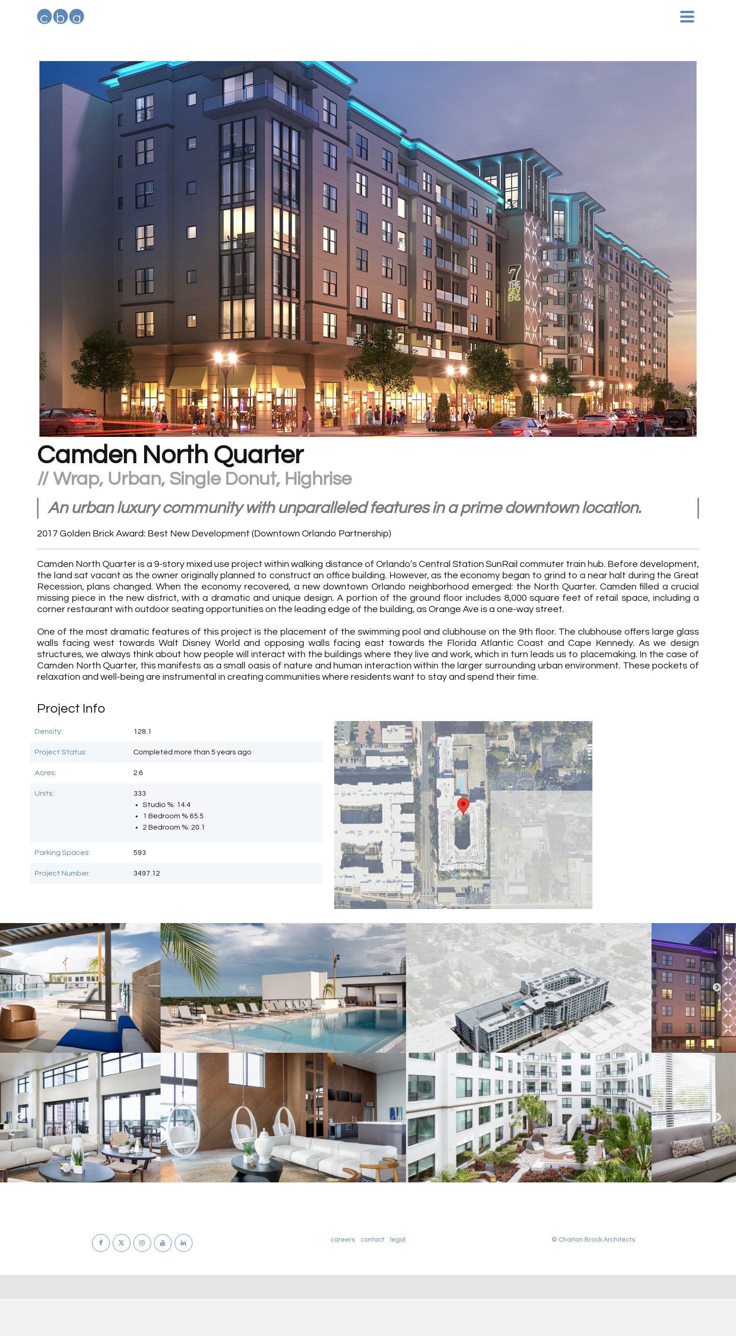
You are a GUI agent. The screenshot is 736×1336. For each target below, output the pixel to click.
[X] (121, 1243)
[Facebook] (101, 1243)
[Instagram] (142, 1243)
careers (342, 1239)
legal (398, 1239)
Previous (19, 988)
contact (372, 1239)
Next (716, 988)
